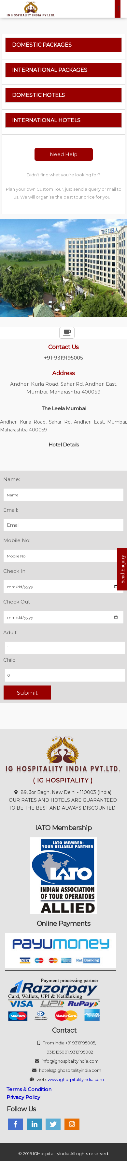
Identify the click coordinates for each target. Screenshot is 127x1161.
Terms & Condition (29, 1089)
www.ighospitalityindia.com (76, 1079)
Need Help (64, 154)
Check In (14, 571)
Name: (11, 479)
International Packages (49, 70)
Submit (27, 692)
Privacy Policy (23, 1097)
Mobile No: (16, 540)
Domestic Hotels (38, 95)
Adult (10, 632)
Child (9, 660)
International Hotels (46, 120)
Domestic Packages (42, 45)
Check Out (16, 602)
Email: (10, 510)
